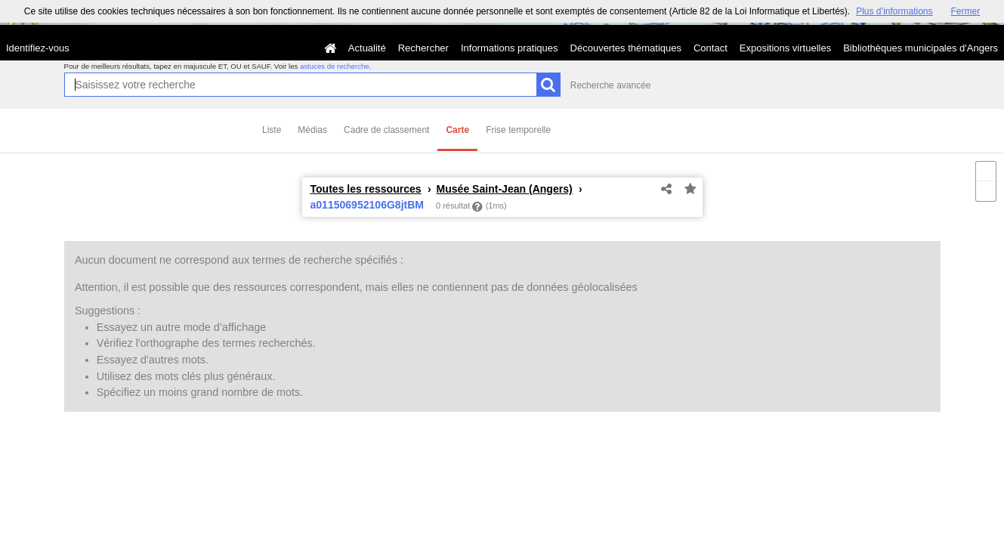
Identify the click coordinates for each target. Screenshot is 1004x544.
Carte (457, 130)
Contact (711, 48)
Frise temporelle (518, 130)
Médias (312, 130)
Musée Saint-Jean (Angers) (505, 189)
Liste (271, 130)
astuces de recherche (334, 66)
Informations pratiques (509, 48)
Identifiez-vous (38, 48)
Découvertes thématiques (625, 48)
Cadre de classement (386, 130)
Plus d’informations (894, 11)
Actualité (367, 48)
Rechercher (423, 48)
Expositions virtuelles (785, 48)
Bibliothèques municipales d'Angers (920, 48)
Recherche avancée (610, 85)
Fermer (966, 11)
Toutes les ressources (366, 189)
